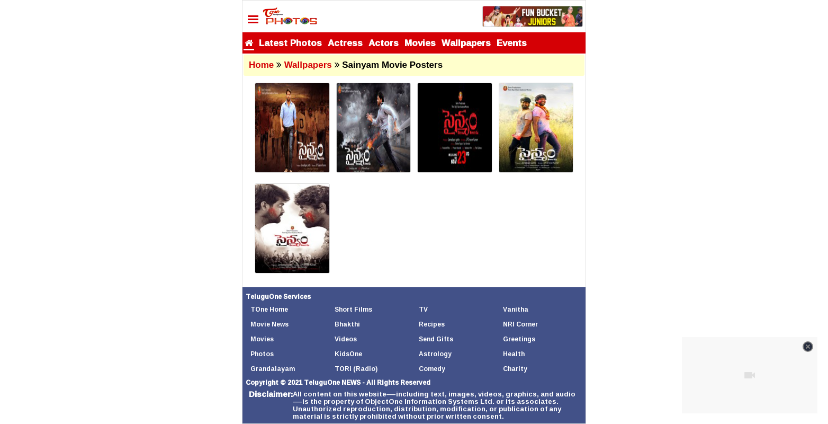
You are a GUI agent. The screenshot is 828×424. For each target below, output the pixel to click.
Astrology (435, 354)
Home (261, 65)
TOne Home (269, 309)
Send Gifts (436, 339)
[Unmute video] (749, 375)
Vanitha (515, 309)
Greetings (519, 339)
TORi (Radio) (356, 369)
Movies (420, 42)
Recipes (432, 324)
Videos (346, 339)
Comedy (432, 369)
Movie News (269, 324)
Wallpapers (466, 42)
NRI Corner (520, 324)
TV (423, 309)
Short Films (353, 309)
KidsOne (348, 354)
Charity (515, 369)
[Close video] (808, 346)
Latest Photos (290, 42)
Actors (383, 42)
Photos (262, 354)
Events (512, 42)
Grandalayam (272, 369)
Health (514, 354)
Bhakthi (347, 324)
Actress (345, 42)
